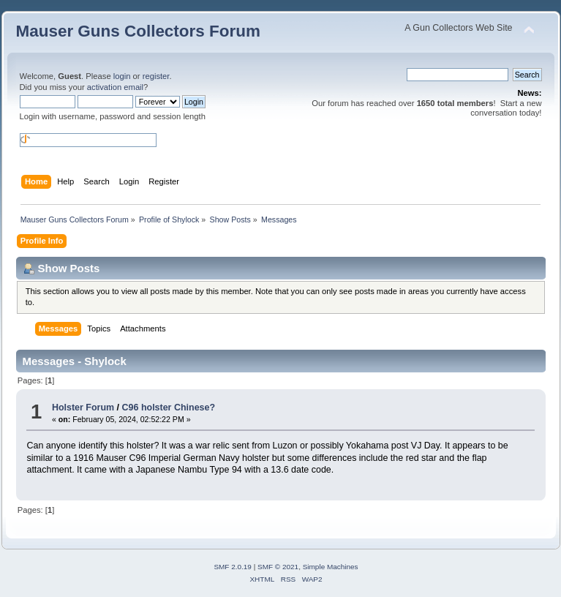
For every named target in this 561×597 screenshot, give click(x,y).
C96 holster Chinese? (169, 407)
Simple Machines (330, 567)
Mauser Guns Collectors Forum (138, 31)
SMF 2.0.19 (233, 567)
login (122, 76)
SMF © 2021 (277, 567)
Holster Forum (83, 407)
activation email (115, 87)
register (156, 76)
